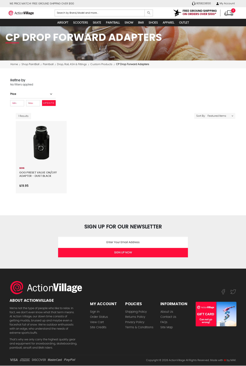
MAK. (233, 360)
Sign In (95, 312)
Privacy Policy (134, 322)
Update (48, 103)
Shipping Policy (136, 312)
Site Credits (98, 327)
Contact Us (168, 317)
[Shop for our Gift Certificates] (216, 314)
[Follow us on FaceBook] (223, 291)
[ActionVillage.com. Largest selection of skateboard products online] (48, 288)
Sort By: (200, 116)
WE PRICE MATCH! (20, 3)
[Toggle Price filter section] (31, 94)
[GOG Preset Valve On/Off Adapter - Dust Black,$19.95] (41, 143)
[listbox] (221, 116)
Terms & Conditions (139, 327)
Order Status (99, 317)
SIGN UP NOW (123, 253)
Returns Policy (135, 317)
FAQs (163, 322)
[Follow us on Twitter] (233, 291)
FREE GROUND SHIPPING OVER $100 (53, 3)
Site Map (166, 327)
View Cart (97, 322)
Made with (218, 360)
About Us (166, 312)
